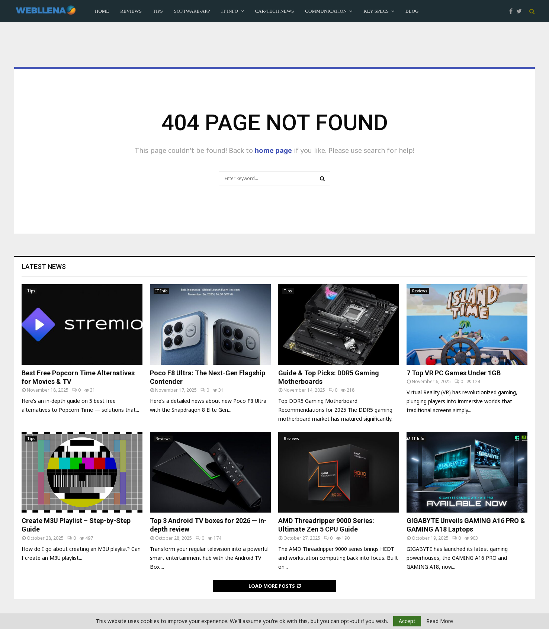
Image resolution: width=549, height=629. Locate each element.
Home (102, 11)
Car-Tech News (274, 11)
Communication (326, 11)
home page (273, 150)
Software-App (192, 11)
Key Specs (376, 11)
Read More (439, 621)
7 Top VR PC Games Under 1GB (454, 373)
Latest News (44, 266)
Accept (407, 621)
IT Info (229, 11)
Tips (158, 11)
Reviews (131, 11)
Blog (411, 11)
